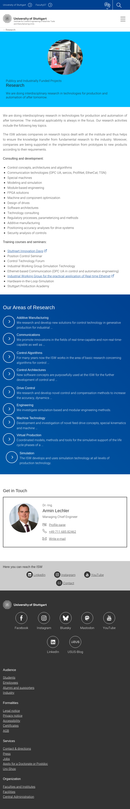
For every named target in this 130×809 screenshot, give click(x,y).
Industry (8, 692)
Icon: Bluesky (66, 618)
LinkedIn (35, 575)
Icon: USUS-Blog (75, 642)
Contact (65, 583)
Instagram (64, 575)
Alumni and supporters (18, 688)
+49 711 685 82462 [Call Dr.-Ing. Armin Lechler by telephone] (62, 531)
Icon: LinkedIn (53, 642)
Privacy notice (12, 715)
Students (9, 677)
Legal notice (11, 710)
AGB (6, 731)
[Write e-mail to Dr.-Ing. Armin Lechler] (54, 538)
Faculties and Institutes (19, 786)
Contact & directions (17, 748)
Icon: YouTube (109, 618)
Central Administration (18, 796)
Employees (10, 682)
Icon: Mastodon (87, 618)
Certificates (11, 725)
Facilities (9, 792)
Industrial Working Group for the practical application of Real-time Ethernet (58, 276)
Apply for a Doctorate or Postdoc (25, 763)
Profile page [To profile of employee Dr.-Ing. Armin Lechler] (57, 525)
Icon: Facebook (21, 618)
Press (7, 753)
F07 (41, 4)
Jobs (6, 759)
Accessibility (11, 721)
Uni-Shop (9, 769)
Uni (14, 4)
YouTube (94, 575)
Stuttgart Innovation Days (25, 251)
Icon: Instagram (44, 618)
